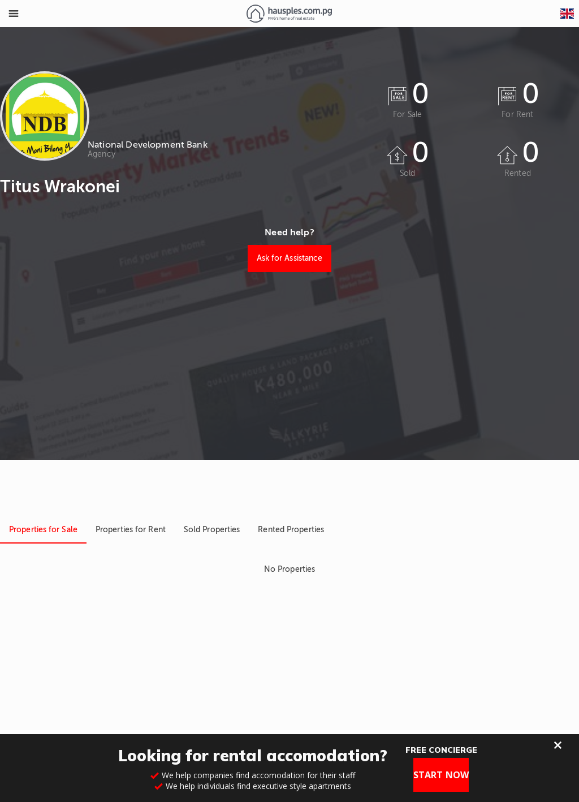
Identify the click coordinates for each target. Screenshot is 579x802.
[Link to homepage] (289, 14)
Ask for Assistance (290, 258)
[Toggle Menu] (13, 13)
